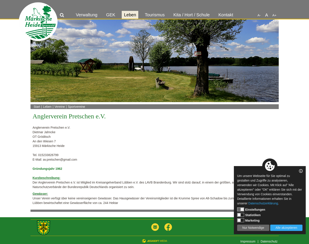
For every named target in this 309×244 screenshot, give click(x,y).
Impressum (247, 241)
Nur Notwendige (253, 227)
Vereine (59, 106)
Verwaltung (86, 14)
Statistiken (249, 215)
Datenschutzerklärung (263, 203)
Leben (130, 14)
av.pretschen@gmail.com (60, 159)
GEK (110, 14)
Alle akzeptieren (286, 227)
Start (37, 106)
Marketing (248, 220)
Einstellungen (251, 209)
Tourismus (155, 14)
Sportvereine (76, 106)
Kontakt (225, 14)
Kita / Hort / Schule (191, 14)
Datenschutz (269, 241)
